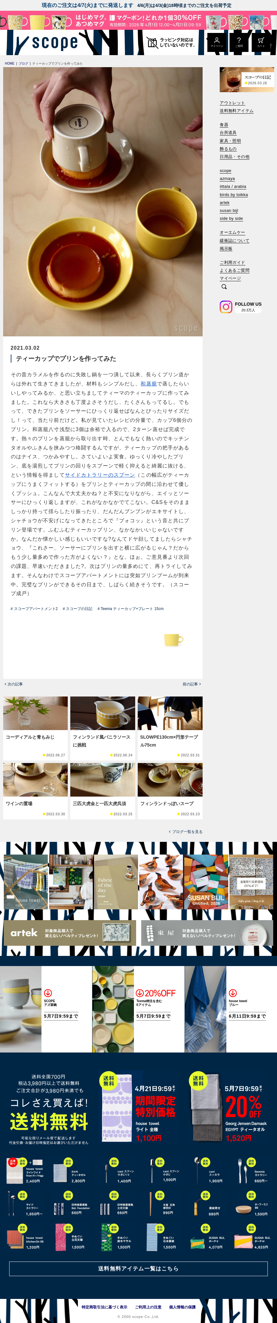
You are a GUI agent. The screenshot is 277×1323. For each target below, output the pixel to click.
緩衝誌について (234, 240)
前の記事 (190, 684)
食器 (224, 124)
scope (225, 170)
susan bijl (229, 210)
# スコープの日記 (77, 609)
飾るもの (228, 148)
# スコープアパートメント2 (34, 609)
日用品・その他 (234, 156)
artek (225, 202)
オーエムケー (232, 232)
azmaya (227, 178)
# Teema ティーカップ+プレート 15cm (131, 609)
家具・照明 (230, 140)
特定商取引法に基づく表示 (104, 1307)
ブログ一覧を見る (187, 832)
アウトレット (232, 102)
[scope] (53, 42)
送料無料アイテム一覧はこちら (138, 1269)
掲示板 (226, 248)
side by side (231, 218)
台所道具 (228, 132)
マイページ (230, 278)
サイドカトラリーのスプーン (100, 475)
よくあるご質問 (234, 270)
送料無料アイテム (237, 110)
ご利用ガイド (232, 262)
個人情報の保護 (182, 1307)
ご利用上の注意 (148, 1307)
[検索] (224, 287)
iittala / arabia (233, 186)
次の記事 (15, 684)
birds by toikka (234, 194)
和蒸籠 (149, 383)
